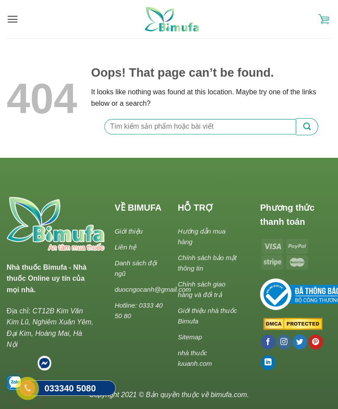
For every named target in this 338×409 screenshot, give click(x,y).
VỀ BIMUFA (138, 207)
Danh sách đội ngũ (135, 268)
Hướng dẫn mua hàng (202, 236)
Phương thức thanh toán (287, 215)
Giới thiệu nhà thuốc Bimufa (207, 316)
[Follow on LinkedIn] (268, 362)
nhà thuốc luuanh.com (195, 358)
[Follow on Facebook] (268, 342)
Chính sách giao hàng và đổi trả (201, 289)
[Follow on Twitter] (300, 342)
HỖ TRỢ (195, 207)
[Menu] (12, 19)
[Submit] (307, 126)
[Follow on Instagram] (284, 342)
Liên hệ (125, 247)
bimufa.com (229, 394)
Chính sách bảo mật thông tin (207, 263)
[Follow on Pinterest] (316, 342)
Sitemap (190, 337)
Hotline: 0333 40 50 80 (138, 310)
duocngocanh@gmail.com (152, 289)
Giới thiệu (128, 231)
